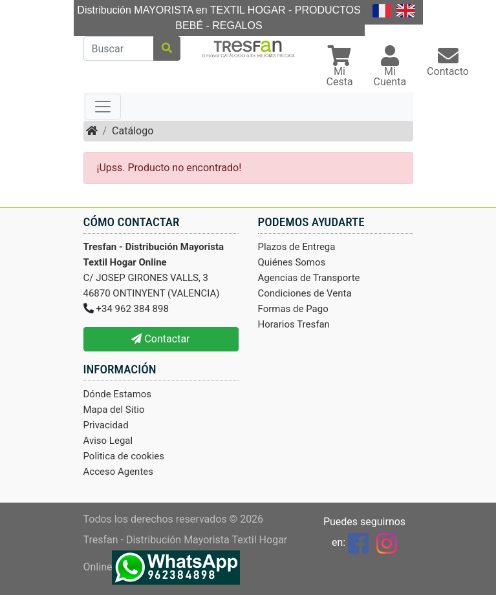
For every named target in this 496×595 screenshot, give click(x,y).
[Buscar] (118, 48)
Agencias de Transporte (309, 278)
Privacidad (106, 425)
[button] (339, 67)
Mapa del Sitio (114, 409)
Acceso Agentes (118, 471)
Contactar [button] (160, 339)
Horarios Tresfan (294, 324)
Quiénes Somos (292, 262)
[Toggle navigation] (103, 107)
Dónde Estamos (117, 394)
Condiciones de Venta (305, 293)
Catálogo (132, 131)
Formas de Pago (293, 309)
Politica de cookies (124, 456)
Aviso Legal (108, 440)
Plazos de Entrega (297, 247)
